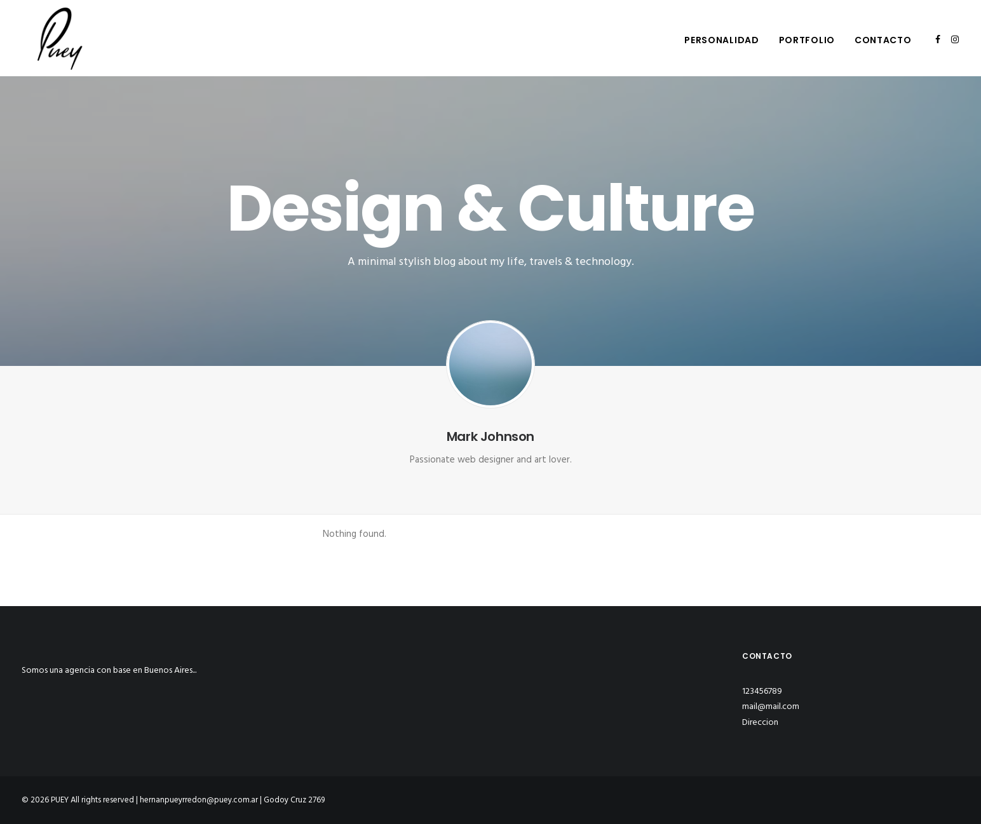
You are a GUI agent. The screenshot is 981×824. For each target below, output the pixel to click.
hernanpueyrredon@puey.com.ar (199, 800)
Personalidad (721, 40)
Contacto (883, 40)
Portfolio (807, 40)
